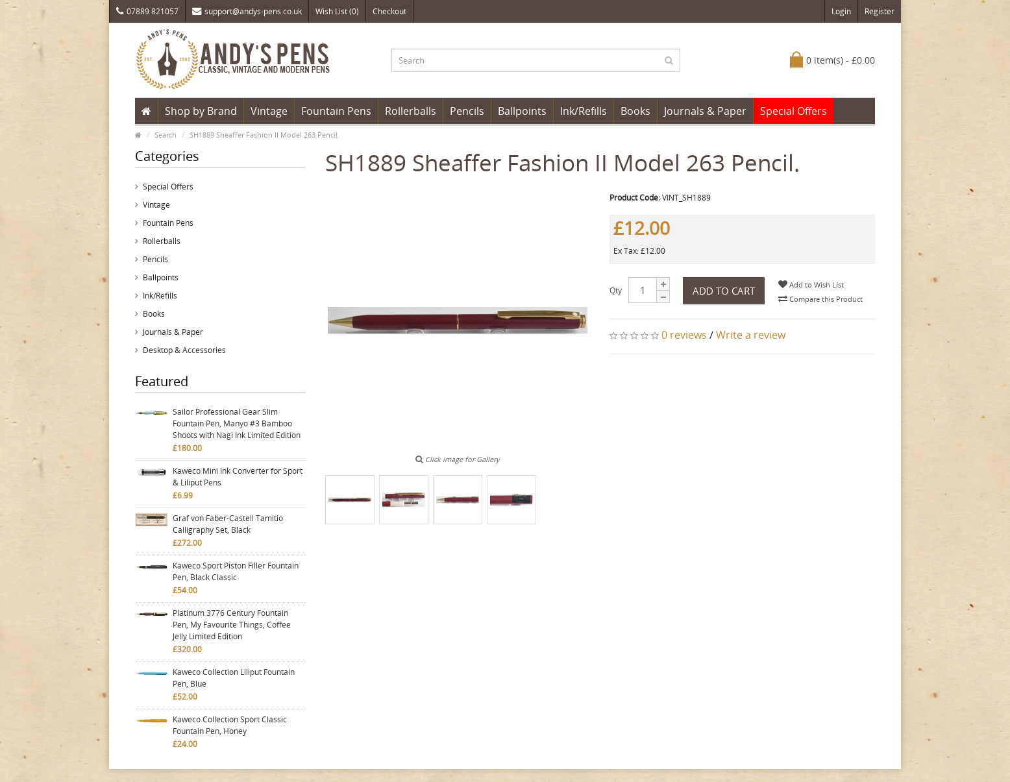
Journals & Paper (705, 111)
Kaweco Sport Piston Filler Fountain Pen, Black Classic (236, 571)
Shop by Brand (201, 111)
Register (879, 11)
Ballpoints (522, 111)
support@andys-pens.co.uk (247, 11)
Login (841, 11)
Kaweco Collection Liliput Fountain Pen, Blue (234, 677)
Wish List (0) (337, 11)
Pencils (467, 111)
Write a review (750, 335)
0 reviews (684, 335)
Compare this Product (820, 299)
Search (165, 135)
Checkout (389, 11)
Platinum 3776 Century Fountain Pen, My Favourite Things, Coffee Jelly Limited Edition (232, 624)
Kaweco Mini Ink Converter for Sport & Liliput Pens (237, 476)
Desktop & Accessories (184, 350)
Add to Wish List (811, 284)
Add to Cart (724, 290)
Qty (616, 290)
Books (635, 111)
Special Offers (793, 111)
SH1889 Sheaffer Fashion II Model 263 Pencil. (264, 135)
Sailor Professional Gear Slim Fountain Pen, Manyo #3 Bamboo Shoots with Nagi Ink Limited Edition (237, 423)
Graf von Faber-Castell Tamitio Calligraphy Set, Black (228, 524)
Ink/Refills (583, 111)
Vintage (269, 111)
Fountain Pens (336, 111)
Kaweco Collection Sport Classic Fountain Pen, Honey (230, 725)
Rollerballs (410, 111)
